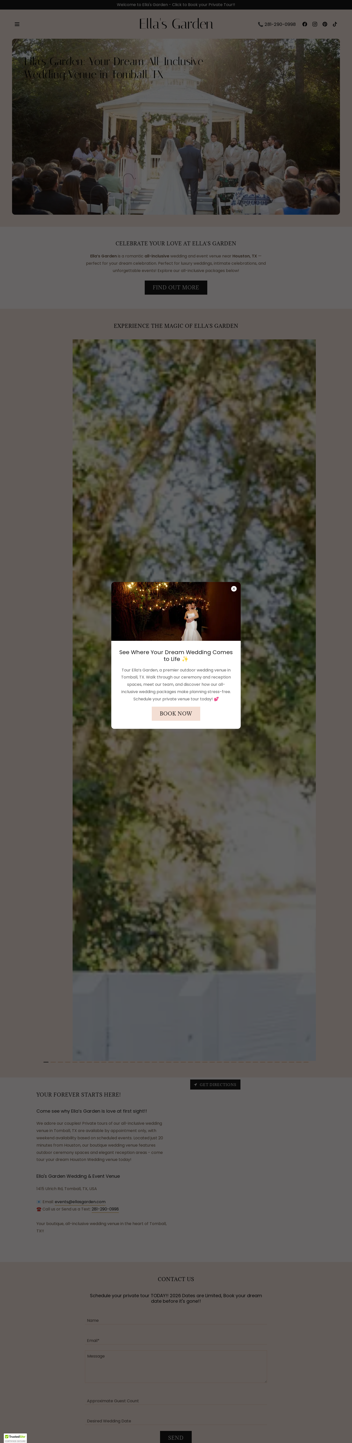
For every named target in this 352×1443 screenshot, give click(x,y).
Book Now (176, 713)
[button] (15, 1438)
